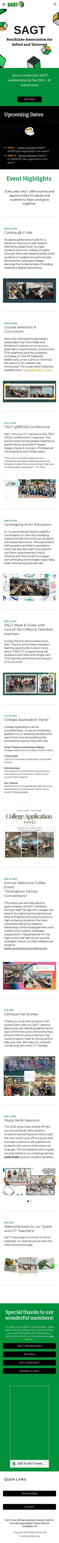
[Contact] (29, 1507)
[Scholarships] (29, 1493)
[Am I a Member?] (29, 1363)
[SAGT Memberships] (29, 1346)
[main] (29, 31)
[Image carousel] (29, 1185)
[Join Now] (29, 99)
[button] (4, 4)
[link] (29, 1427)
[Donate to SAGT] (29, 1371)
